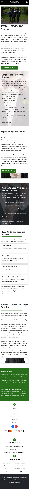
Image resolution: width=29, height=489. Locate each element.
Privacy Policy (17, 482)
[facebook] (12, 426)
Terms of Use (11, 482)
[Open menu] (2, 2)
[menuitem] (14, 408)
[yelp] (16, 426)
